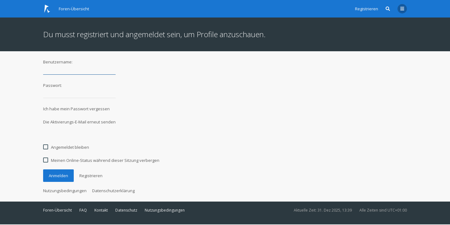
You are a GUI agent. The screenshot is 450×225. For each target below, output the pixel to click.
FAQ (83, 210)
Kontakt (101, 210)
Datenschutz (126, 210)
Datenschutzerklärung (113, 190)
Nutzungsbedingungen (65, 190)
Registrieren (366, 9)
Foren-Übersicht (57, 210)
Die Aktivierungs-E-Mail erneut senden (79, 122)
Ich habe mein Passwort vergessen (76, 109)
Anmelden (58, 175)
